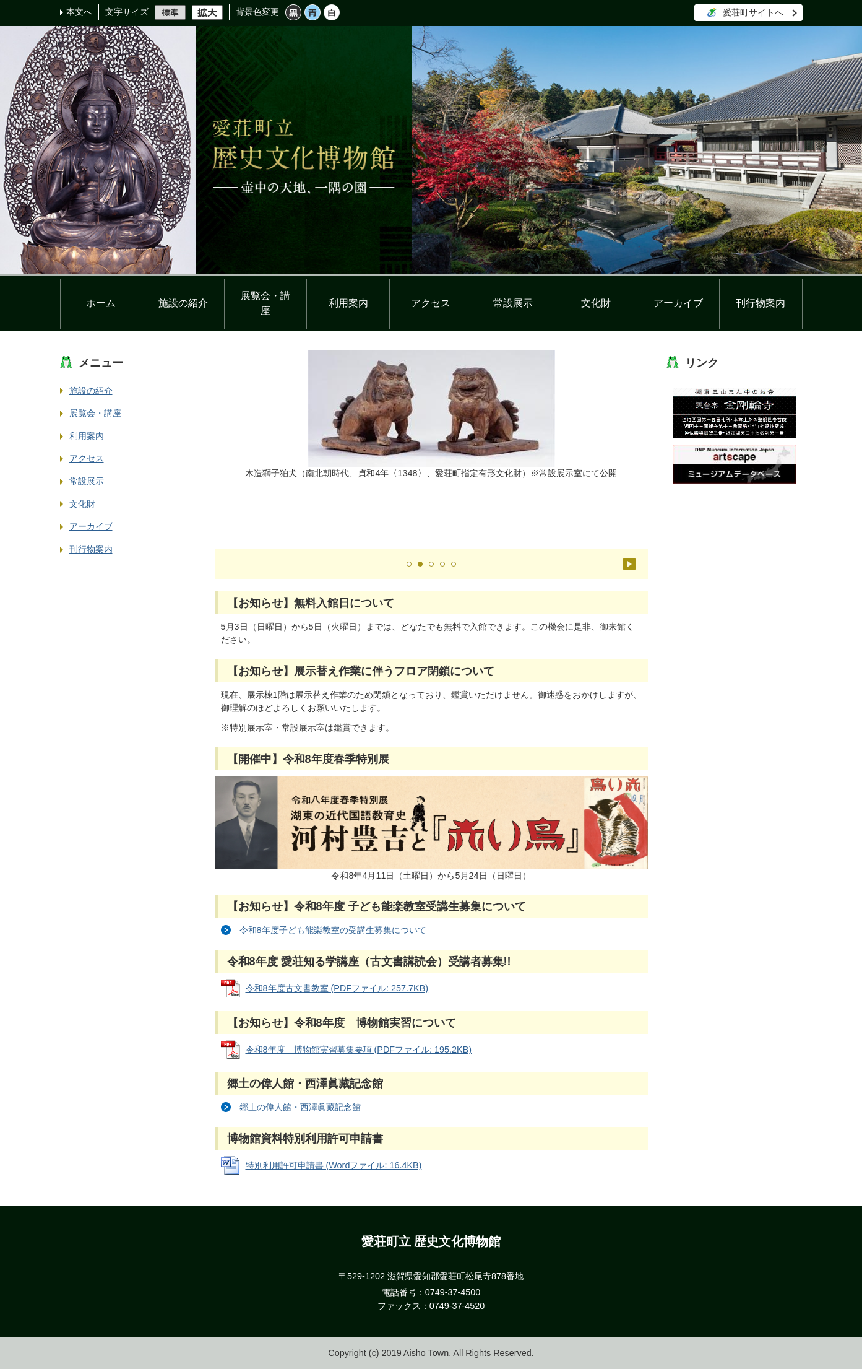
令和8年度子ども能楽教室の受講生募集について (332, 930)
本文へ (79, 12)
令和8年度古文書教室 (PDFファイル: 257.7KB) (337, 988)
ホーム (101, 303)
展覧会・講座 (265, 303)
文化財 (596, 303)
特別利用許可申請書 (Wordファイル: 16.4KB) (334, 1165)
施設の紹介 (183, 303)
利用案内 (348, 303)
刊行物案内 (760, 303)
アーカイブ (678, 303)
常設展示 (513, 303)
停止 (629, 564)
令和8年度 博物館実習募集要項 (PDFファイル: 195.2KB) (359, 1049)
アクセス (430, 303)
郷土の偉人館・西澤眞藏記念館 (300, 1107)
